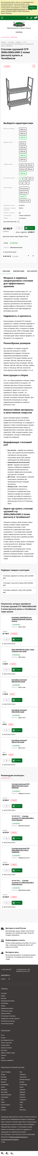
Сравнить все (6, 778)
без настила (24, 188)
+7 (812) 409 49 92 (6, 969)
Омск (2, 1099)
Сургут (21, 1102)
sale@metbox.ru (5, 975)
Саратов (3, 1110)
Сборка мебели (5, 1045)
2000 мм (23, 129)
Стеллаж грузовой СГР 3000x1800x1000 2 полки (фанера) (23, 818)
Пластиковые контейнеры (8, 1016)
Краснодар (4, 1089)
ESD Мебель (4, 1003)
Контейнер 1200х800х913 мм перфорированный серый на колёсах (22, 619)
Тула (21, 1104)
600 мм (22, 169)
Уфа (21, 1072)
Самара (3, 1107)
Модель (18, 42)
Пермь (3, 1102)
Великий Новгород (25, 1079)
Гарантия (3, 1055)
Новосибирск (4, 1097)
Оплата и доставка (6, 1042)
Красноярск (4, 1092)
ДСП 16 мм (23, 192)
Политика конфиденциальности (18, 1137)
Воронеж (3, 1082)
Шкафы (3, 996)
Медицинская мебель (7, 1008)
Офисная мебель (6, 1013)
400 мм (22, 165)
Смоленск (22, 1097)
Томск (21, 1107)
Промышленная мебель (7, 1001)
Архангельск (23, 1077)
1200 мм (23, 147)
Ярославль (23, 1110)
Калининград (23, 1084)
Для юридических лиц (7, 1040)
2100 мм (23, 159)
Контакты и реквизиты (7, 1060)
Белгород (3, 1077)
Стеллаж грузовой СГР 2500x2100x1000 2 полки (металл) (23, 882)
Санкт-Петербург (6, 1072)
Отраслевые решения (7, 1023)
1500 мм (23, 151)
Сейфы (3, 1006)
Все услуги (4, 1050)
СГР (24, 42)
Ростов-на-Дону (5, 1104)
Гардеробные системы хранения (10, 1018)
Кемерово (22, 1089)
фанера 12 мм (24, 200)
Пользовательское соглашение (10, 1139)
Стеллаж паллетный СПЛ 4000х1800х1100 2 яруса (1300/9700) (20, 850)
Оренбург (22, 1094)
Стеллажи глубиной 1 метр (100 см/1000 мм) (17, 591)
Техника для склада (6, 1011)
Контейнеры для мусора (8, 1021)
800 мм (30, 169)
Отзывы (3, 1037)
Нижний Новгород (6, 1094)
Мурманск (22, 1092)
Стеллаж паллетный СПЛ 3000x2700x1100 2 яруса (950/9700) (20, 786)
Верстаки (3, 998)
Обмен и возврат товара (8, 1053)
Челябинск (23, 1074)
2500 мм (23, 133)
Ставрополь (23, 1099)
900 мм (22, 143)
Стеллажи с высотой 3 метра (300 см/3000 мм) (18, 584)
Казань (3, 1087)
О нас (2, 1035)
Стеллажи (11, 42)
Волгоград (4, 1079)
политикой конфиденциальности (15, 9)
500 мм (30, 165)
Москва (3, 1074)
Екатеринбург (5, 1084)
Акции (2, 1058)
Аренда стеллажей (6, 1047)
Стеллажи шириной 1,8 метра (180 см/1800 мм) (18, 577)
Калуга (21, 1087)
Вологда (22, 1082)
